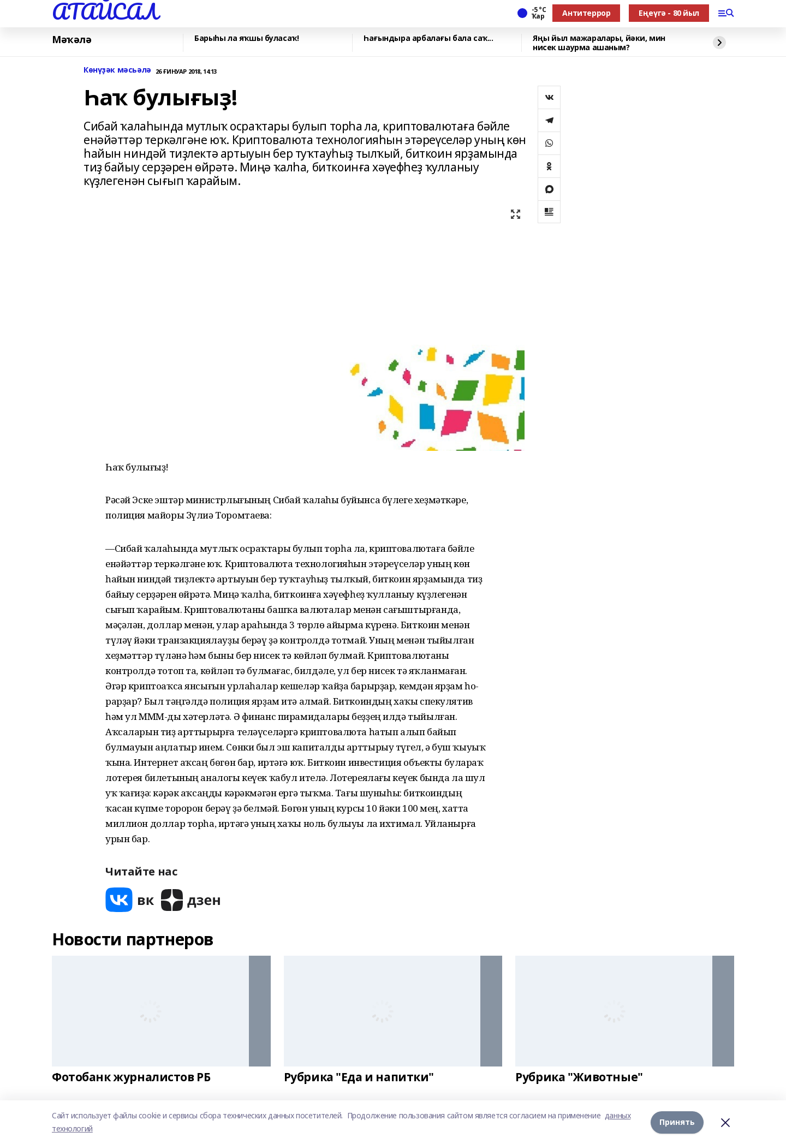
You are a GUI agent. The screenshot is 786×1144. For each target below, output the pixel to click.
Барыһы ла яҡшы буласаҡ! (246, 38)
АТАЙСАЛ (105, 11)
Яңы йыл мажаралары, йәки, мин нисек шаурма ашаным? (599, 43)
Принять (677, 1122)
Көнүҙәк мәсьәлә (117, 70)
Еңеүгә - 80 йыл (669, 13)
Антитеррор (586, 13)
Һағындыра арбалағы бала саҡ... (428, 38)
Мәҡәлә (71, 40)
